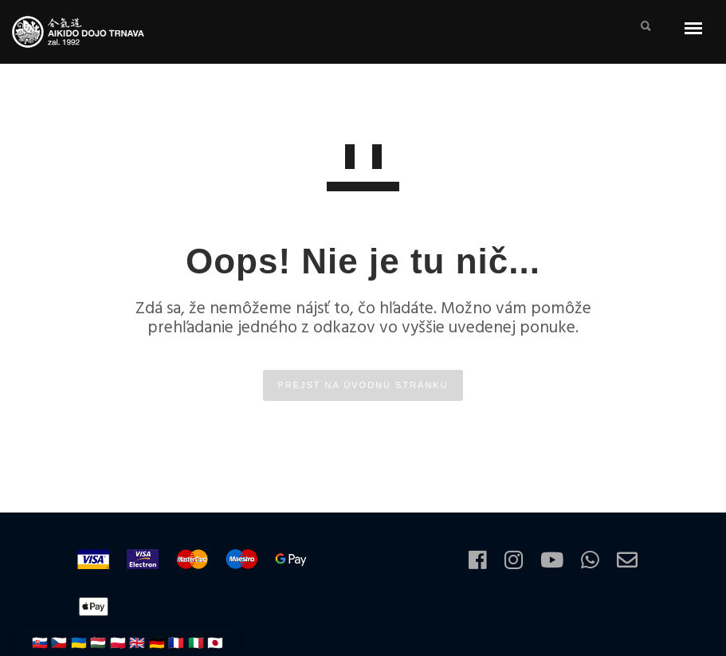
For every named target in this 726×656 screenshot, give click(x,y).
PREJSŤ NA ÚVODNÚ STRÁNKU (362, 385)
